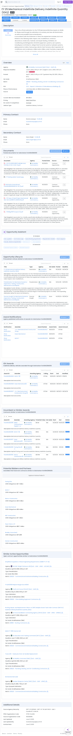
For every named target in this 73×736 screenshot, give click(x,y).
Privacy (20, 733)
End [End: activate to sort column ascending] (57, 373)
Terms (15, 733)
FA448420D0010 (8, 447)
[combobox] (30, 2)
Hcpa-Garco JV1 (10, 524)
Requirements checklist (49, 239)
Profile (39, 119)
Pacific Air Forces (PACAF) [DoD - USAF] (24, 589)
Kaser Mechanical (20, 334)
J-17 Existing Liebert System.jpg (14, 177)
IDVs (6, 20)
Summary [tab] (8, 34)
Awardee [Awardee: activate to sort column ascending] (17, 327)
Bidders (44, 20)
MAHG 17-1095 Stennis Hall (13, 631)
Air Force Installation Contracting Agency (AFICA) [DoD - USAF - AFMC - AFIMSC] (37, 613)
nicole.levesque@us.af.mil (34, 121)
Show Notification (7, 330)
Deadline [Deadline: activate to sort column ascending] (65, 267)
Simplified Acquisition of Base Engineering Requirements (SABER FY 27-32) (27, 562)
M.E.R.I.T (17, 338)
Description (6, 17)
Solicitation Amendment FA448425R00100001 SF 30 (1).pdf (13, 185)
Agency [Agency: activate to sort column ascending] (32, 161)
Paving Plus (17, 447)
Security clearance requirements (12, 242)
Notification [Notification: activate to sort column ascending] (7, 327)
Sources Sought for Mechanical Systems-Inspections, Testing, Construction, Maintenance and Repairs (16, 298)
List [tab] (64, 63)
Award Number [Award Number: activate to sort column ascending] (42, 327)
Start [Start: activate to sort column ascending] (51, 373)
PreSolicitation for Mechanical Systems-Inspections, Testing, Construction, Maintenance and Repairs (16, 283)
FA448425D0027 (43, 329)
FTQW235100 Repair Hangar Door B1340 (17, 584)
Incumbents (34, 20)
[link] (68, 157)
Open (29, 92)
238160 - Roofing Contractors (19, 623)
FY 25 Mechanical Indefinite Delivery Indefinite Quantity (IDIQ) (14, 270)
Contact (9, 733)
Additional (62, 20)
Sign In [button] (59, 2)
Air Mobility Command (34, 164)
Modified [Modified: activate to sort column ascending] (65, 373)
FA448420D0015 (8, 423)
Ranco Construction (18, 455)
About (4, 733)
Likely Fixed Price (31, 100)
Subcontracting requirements (33, 239)
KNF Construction (10, 515)
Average (28, 103)
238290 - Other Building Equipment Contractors (24, 599)
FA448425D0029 (43, 338)
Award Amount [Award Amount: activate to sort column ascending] (63, 327)
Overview (15, 17)
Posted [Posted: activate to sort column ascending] (58, 267)
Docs (33, 17)
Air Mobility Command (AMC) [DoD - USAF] (41, 67)
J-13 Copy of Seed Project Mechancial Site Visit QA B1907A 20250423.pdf (16, 199)
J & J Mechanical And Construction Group (20, 392)
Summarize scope (18, 239)
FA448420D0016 (8, 432)
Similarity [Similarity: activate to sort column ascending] (68, 420)
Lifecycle (52, 17)
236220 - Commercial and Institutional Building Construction (28, 576)
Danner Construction (11, 541)
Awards (61, 17)
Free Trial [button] (67, 2)
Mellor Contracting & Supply (18, 424)
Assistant (43, 17)
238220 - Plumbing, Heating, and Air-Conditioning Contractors (45, 82)
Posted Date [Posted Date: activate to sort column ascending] (46, 161)
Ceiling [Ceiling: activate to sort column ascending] (46, 373)
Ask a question (8, 239)
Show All (35, 54)
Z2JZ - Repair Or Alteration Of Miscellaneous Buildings (42, 86)
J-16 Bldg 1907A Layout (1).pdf (14, 212)
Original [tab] (8, 30)
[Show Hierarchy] (55, 67)
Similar (53, 20)
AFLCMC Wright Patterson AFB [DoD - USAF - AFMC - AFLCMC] (31, 566)
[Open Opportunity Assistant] (67, 730)
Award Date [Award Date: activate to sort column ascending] (52, 327)
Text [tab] (67, 63)
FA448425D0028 (43, 334)
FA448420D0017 (8, 439)
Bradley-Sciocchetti (11, 532)
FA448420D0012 (8, 455)
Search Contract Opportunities (13, 6)
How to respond (61, 239)
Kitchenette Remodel (11, 677)
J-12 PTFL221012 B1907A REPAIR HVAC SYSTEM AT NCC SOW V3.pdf (15, 164)
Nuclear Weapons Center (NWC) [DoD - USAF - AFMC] (29, 681)
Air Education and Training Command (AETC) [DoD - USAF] (30, 635)
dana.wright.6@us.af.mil (33, 140)
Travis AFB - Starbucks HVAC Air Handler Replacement (21, 654)
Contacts (24, 17)
